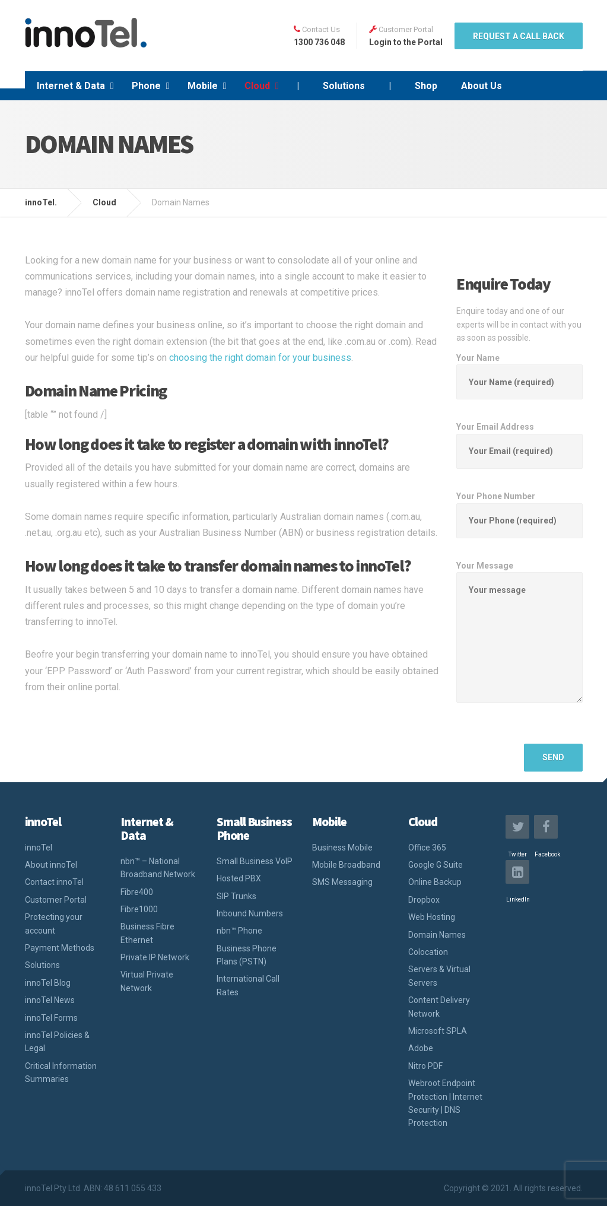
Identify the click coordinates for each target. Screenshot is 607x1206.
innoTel (38, 847)
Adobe (420, 1048)
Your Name (519, 370)
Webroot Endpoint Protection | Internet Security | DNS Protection (445, 1103)
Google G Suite (435, 864)
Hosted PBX (239, 878)
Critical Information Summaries (61, 1072)
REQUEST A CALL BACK (518, 36)
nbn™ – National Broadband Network (157, 867)
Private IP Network (154, 957)
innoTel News (50, 1000)
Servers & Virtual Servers (439, 975)
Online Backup (435, 882)
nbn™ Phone (239, 930)
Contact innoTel (54, 882)
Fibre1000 (139, 909)
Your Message (519, 641)
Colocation (428, 952)
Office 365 (427, 847)
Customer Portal (56, 899)
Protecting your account (53, 923)
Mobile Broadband (346, 864)
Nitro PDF (425, 1066)
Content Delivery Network (439, 1006)
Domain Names (437, 935)
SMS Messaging (342, 882)
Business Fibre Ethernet (147, 933)
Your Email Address (519, 439)
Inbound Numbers (250, 913)
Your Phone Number (519, 508)
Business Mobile (342, 847)
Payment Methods (59, 948)
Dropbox (424, 899)
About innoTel (51, 864)
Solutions (42, 965)
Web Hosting (431, 917)
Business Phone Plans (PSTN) (247, 955)
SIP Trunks (236, 896)
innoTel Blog (48, 983)
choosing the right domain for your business (260, 357)
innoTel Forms (51, 1018)
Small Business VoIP (255, 861)
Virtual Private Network (146, 981)
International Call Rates (248, 985)
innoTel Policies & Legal (57, 1041)
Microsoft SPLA (437, 1031)
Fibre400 (136, 892)
